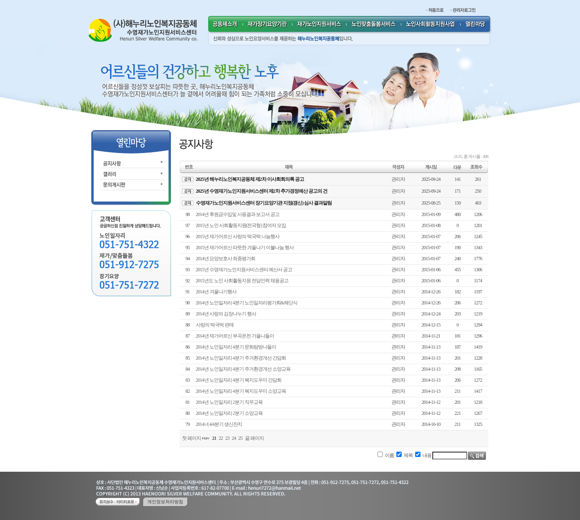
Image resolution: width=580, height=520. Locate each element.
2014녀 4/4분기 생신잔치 (219, 424)
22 (221, 438)
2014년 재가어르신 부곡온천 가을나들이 (235, 336)
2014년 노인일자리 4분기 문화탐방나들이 (236, 347)
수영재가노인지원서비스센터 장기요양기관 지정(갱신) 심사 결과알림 (264, 203)
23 (227, 438)
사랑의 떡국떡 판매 (215, 325)
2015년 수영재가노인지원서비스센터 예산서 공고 (244, 269)
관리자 (398, 179)
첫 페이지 (191, 438)
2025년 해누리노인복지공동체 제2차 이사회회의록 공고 (250, 179)
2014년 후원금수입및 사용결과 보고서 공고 (237, 214)
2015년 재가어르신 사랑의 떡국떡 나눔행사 (237, 236)
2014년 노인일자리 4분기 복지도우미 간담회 (238, 380)
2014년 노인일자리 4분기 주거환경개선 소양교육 (243, 369)
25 (240, 438)
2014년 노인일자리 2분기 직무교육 (229, 402)
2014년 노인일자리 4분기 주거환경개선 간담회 (241, 358)
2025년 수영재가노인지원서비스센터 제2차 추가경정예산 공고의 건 (261, 191)
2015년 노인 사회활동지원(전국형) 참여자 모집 (241, 225)
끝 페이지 (254, 438)
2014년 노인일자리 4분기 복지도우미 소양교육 (241, 391)
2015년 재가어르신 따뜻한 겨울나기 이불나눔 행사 (245, 247)
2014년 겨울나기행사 (216, 292)
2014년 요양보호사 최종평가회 (225, 258)
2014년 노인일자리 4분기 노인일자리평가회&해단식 (246, 303)
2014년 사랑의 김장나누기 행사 (226, 314)
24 (234, 438)
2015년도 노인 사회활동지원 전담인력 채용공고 (242, 281)
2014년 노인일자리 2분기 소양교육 (229, 413)
